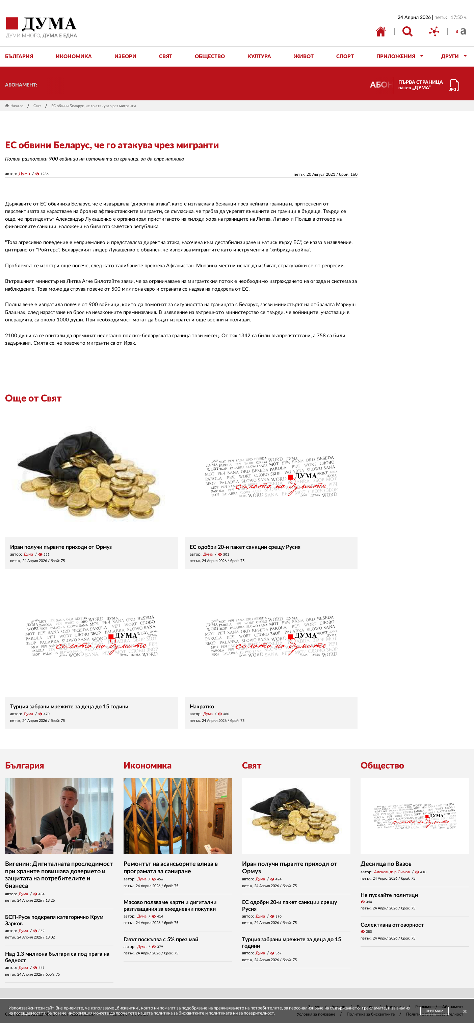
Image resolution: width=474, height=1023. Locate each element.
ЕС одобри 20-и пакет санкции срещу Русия (245, 547)
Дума (24, 173)
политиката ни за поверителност (241, 1013)
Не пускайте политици (389, 895)
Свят (37, 106)
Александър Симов (392, 872)
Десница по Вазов (386, 864)
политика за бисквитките (179, 1013)
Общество (382, 765)
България (24, 765)
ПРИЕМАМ (434, 1011)
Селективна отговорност (392, 925)
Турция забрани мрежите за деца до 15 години (69, 706)
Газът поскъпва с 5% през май (161, 939)
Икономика (148, 765)
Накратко (202, 706)
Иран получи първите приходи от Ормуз (61, 547)
